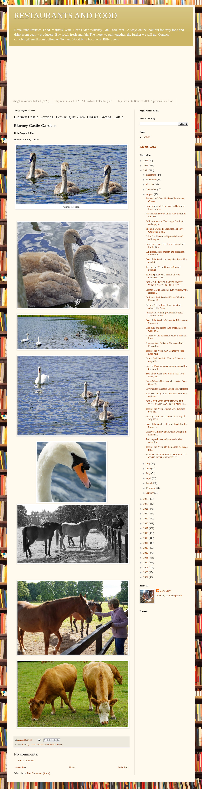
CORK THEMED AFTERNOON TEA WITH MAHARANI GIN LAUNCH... (166, 403)
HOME (146, 137)
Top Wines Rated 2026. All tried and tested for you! (83, 101)
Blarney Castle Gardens (32, 744)
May (148, 473)
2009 (146, 567)
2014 (146, 543)
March (149, 483)
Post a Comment (26, 760)
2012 (146, 553)
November (151, 179)
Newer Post (20, 767)
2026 (146, 160)
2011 (146, 557)
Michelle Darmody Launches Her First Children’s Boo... (164, 230)
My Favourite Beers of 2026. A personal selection (145, 101)
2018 (146, 523)
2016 (146, 533)
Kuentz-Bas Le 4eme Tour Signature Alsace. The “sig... (163, 306)
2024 (146, 170)
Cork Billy (165, 591)
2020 (146, 513)
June (148, 468)
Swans (60, 744)
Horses (53, 744)
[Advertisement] (101, 72)
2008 (146, 572)
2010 (146, 562)
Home (72, 767)
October (150, 184)
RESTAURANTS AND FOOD (65, 15)
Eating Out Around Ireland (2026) (30, 101)
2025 (146, 165)
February (150, 488)
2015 (146, 538)
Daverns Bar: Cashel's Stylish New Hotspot (167, 389)
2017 (146, 528)
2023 (146, 499)
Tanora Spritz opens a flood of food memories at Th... (163, 276)
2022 (146, 504)
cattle (46, 744)
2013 (146, 548)
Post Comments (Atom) (38, 773)
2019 (146, 518)
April (149, 478)
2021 (146, 509)
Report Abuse (148, 146)
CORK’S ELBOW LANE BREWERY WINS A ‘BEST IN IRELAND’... (164, 284)
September (151, 189)
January (150, 493)
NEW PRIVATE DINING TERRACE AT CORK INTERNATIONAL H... (166, 456)
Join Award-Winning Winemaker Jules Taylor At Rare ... (164, 314)
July (148, 463)
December (151, 174)
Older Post (123, 767)
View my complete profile (169, 595)
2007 (146, 577)
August (150, 194)
